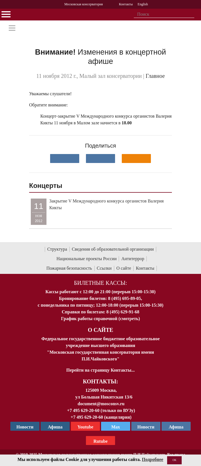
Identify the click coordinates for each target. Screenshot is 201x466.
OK (174, 460)
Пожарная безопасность (69, 268)
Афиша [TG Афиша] (55, 427)
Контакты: (100, 381)
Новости (146, 427)
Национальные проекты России (87, 258)
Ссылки (104, 268)
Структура (57, 249)
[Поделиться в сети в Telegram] (100, 158)
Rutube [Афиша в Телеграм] (101, 441)
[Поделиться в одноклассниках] (136, 158)
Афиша (176, 427)
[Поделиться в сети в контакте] (64, 158)
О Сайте (100, 330)
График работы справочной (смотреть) (100, 318)
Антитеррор (132, 258)
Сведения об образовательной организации (113, 249)
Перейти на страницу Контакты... (100, 370)
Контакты (145, 268)
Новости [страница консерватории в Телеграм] (25, 427)
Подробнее (152, 459)
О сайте (123, 268)
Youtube (86, 427)
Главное (155, 76)
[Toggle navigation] (12, 28)
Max (115, 427)
